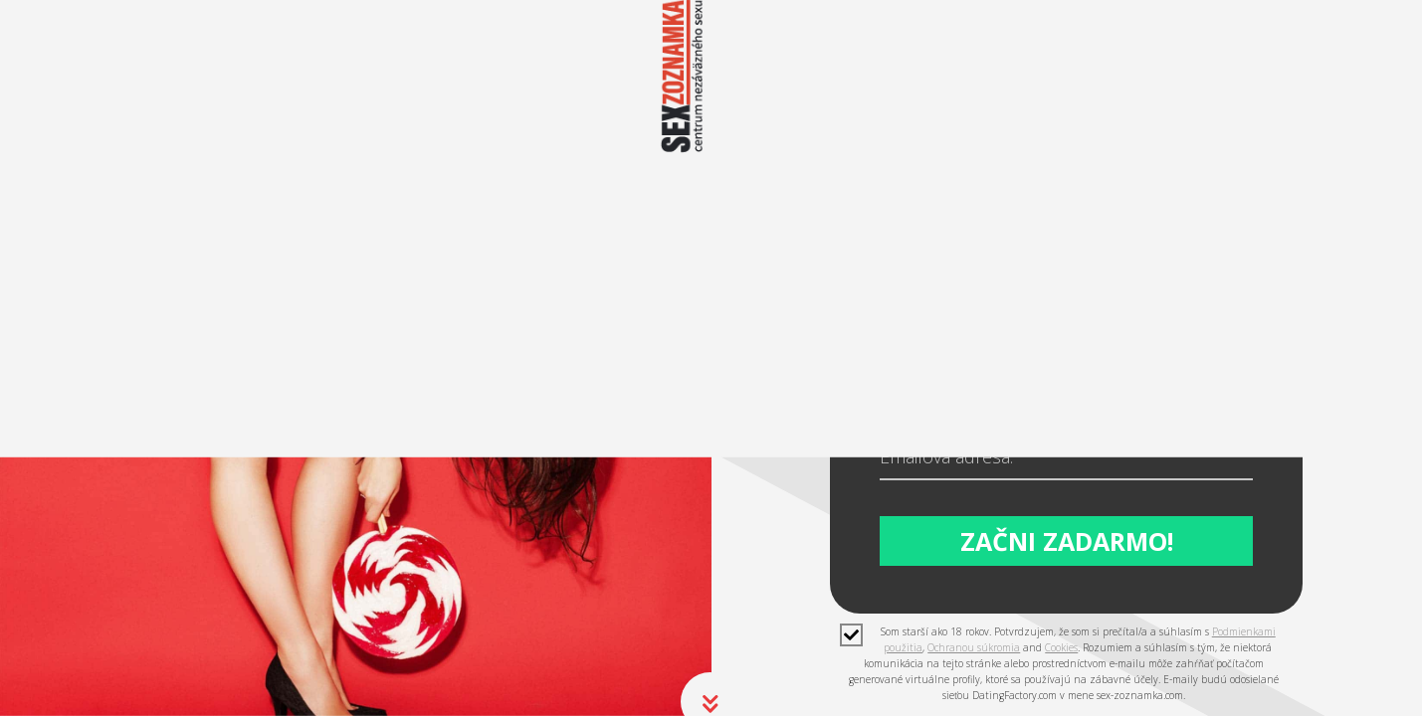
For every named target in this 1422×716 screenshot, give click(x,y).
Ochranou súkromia (973, 643)
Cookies (1061, 643)
